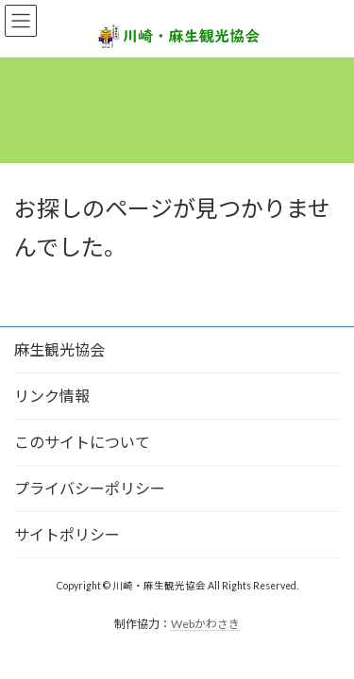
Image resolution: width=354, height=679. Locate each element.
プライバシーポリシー (89, 488)
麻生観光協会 (59, 349)
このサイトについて (82, 442)
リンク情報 (52, 396)
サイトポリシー (67, 534)
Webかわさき (205, 624)
